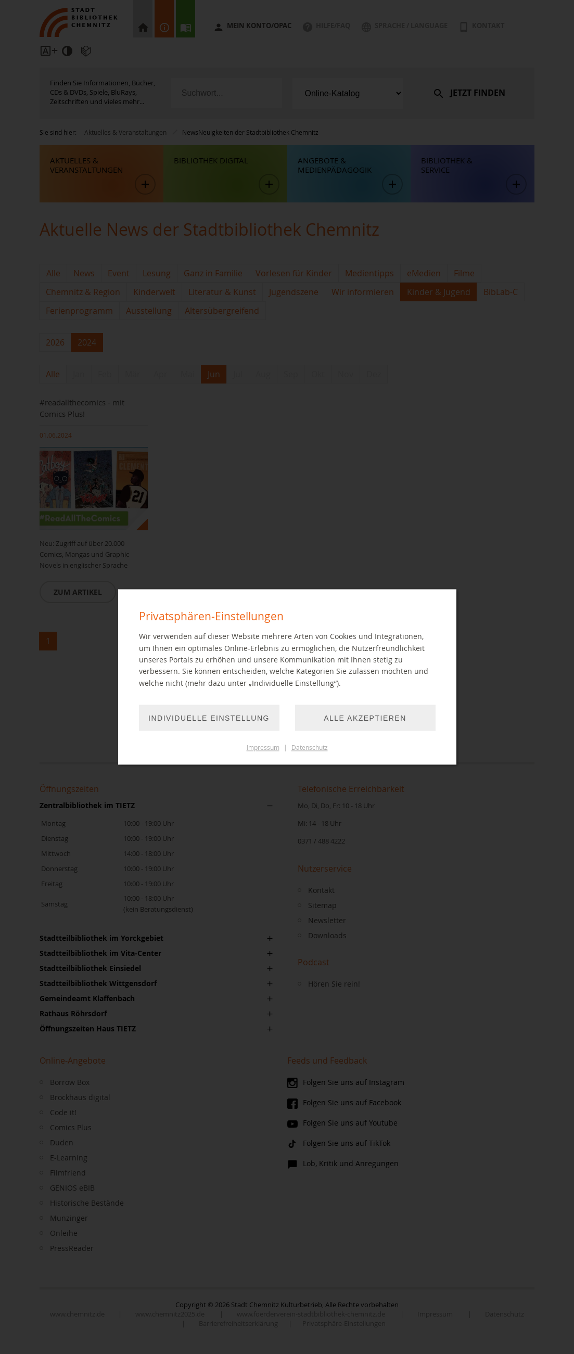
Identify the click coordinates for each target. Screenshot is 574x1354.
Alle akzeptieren (365, 718)
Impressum (263, 748)
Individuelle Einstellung (209, 718)
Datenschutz (309, 748)
